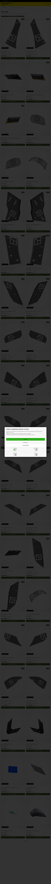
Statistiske (36, 454)
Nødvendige (15, 449)
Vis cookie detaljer (25, 445)
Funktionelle (15, 454)
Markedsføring (36, 449)
